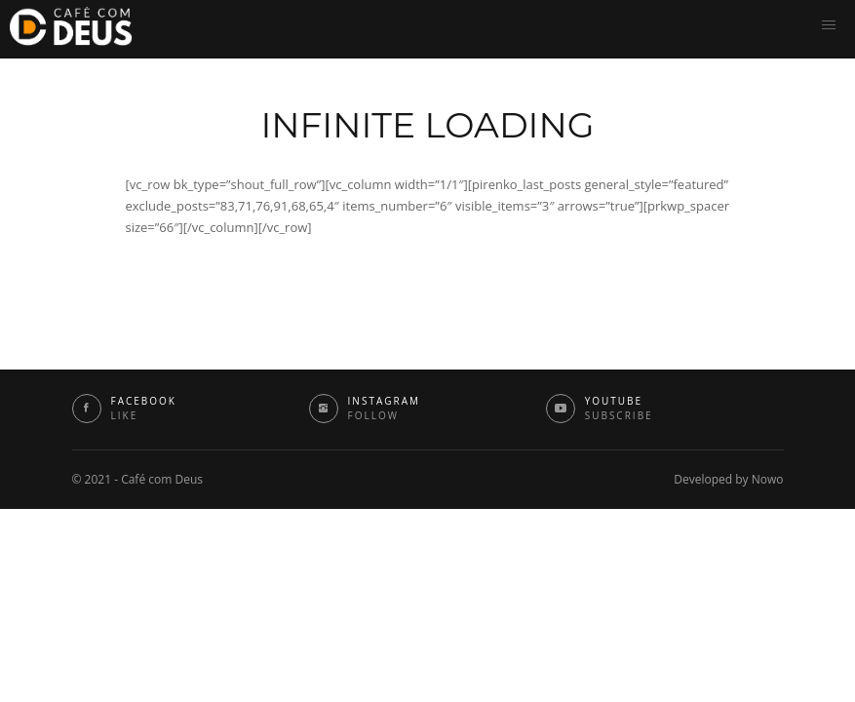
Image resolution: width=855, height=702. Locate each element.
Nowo (768, 479)
